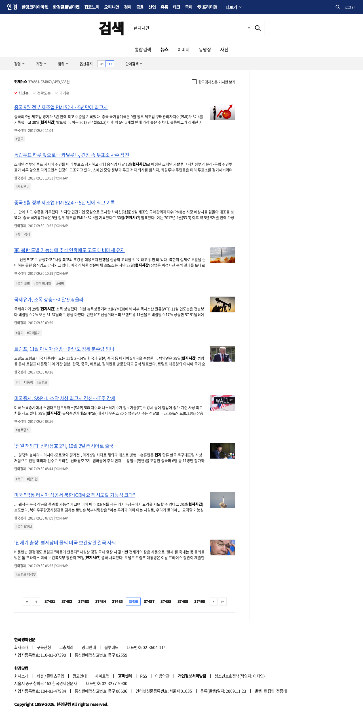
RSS (143, 676)
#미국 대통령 (24, 382)
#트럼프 (42, 382)
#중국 (19, 139)
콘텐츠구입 (55, 676)
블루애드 (111, 647)
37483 (83, 601)
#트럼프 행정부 (26, 574)
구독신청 (44, 647)
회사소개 (21, 647)
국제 (189, 7)
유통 (164, 7)
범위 (61, 63)
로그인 (350, 7)
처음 (27, 601)
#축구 (19, 479)
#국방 (60, 283)
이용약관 (162, 676)
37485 (117, 601)
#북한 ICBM (24, 526)
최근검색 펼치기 (244, 28)
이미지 (184, 49)
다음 (214, 601)
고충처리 (66, 647)
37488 (166, 601)
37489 (183, 601)
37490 (199, 601)
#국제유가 (34, 332)
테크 (176, 7)
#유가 (19, 332)
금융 (140, 7)
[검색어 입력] (190, 28)
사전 (224, 49)
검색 (111, 28)
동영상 (205, 49)
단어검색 (131, 63)
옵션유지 (86, 63)
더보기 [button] (231, 7)
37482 (67, 601)
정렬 (17, 63)
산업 (152, 7)
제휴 (40, 676)
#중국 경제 (23, 234)
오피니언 (111, 7)
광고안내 (89, 647)
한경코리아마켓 (35, 7)
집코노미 (92, 7)
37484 (100, 601)
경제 (128, 7)
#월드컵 (32, 479)
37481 (50, 601)
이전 (36, 601)
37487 (149, 601)
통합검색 (143, 49)
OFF (109, 64)
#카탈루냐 (22, 186)
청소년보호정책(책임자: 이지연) (239, 676)
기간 (39, 63)
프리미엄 (210, 7)
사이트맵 (102, 676)
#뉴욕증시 (22, 429)
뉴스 (164, 49)
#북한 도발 (23, 283)
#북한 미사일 (42, 283)
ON (102, 64)
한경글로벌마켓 (66, 7)
